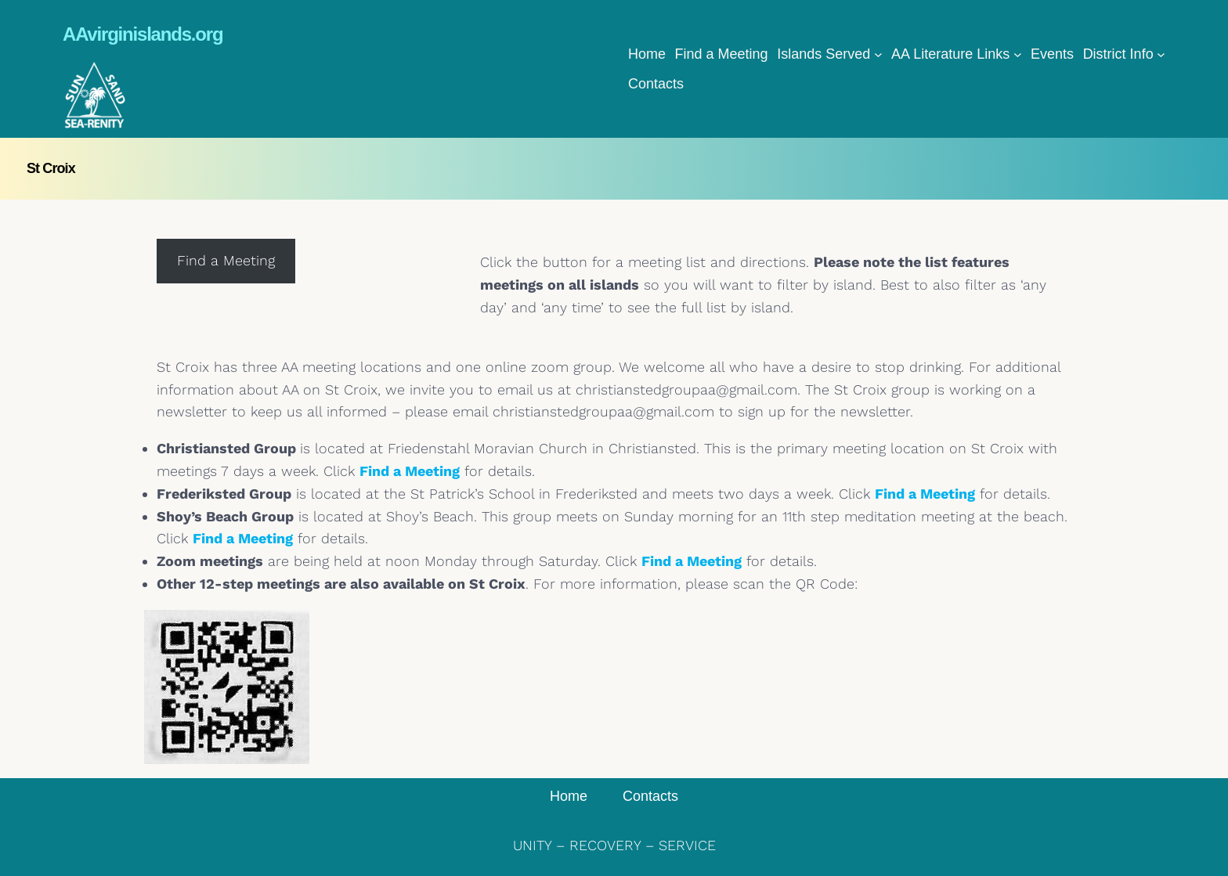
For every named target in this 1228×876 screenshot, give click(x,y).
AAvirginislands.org (142, 34)
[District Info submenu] (1161, 54)
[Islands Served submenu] (878, 54)
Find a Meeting (409, 471)
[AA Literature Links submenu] (1017, 54)
